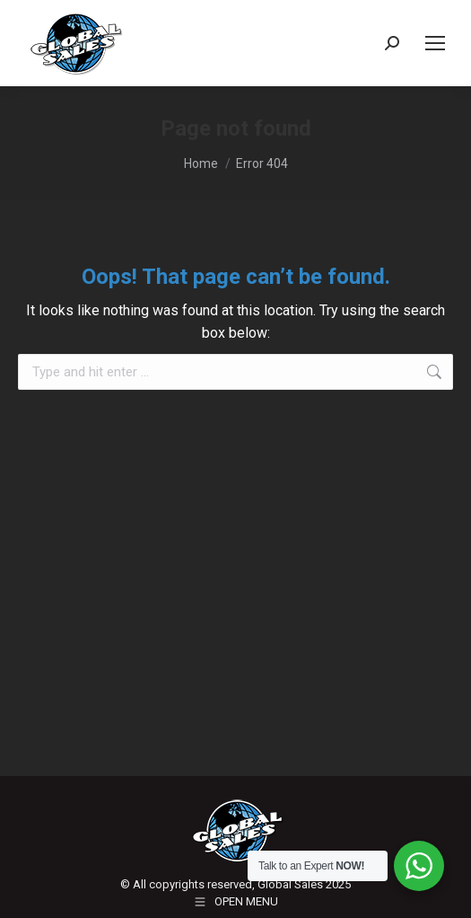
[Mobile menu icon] (435, 43)
